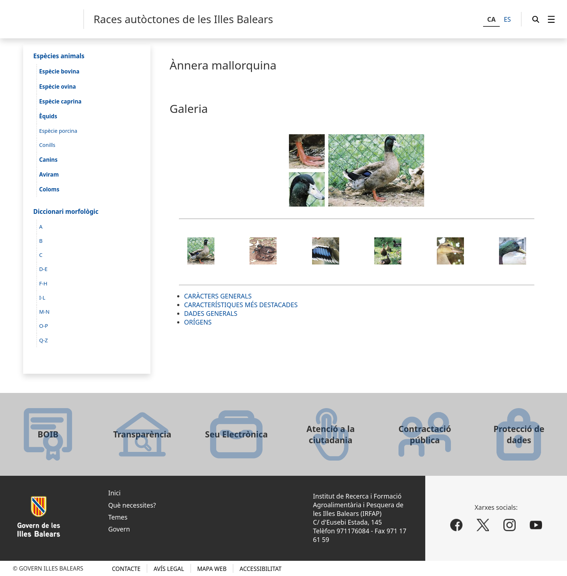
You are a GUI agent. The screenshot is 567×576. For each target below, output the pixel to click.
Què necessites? (132, 505)
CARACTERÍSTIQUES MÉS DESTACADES (241, 304)
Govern (119, 529)
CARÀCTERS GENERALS (218, 296)
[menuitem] (551, 19)
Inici (114, 492)
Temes (117, 517)
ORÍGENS (198, 322)
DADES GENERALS (210, 313)
